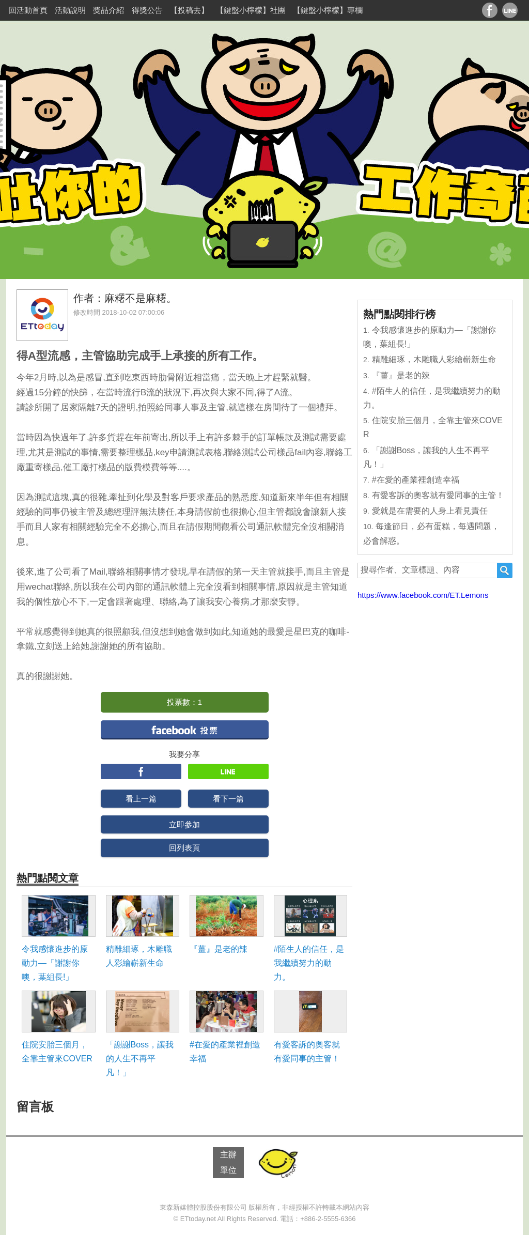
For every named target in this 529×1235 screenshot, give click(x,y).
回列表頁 (184, 847)
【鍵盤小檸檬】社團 (251, 10)
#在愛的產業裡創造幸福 (225, 1051)
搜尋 (504, 570)
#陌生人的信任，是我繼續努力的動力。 (309, 963)
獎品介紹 (108, 10)
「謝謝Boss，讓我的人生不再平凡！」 (140, 1058)
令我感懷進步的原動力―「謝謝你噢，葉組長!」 (55, 963)
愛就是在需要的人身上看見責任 (430, 510)
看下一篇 (228, 798)
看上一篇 (141, 798)
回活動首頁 (28, 10)
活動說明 (70, 10)
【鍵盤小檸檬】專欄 (328, 10)
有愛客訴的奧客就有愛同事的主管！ (307, 1051)
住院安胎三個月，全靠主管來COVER (57, 1051)
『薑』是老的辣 (218, 949)
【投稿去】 (189, 10)
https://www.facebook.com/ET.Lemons (422, 595)
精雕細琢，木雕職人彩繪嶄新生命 (139, 956)
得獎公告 (147, 10)
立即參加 (184, 824)
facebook (185, 729)
